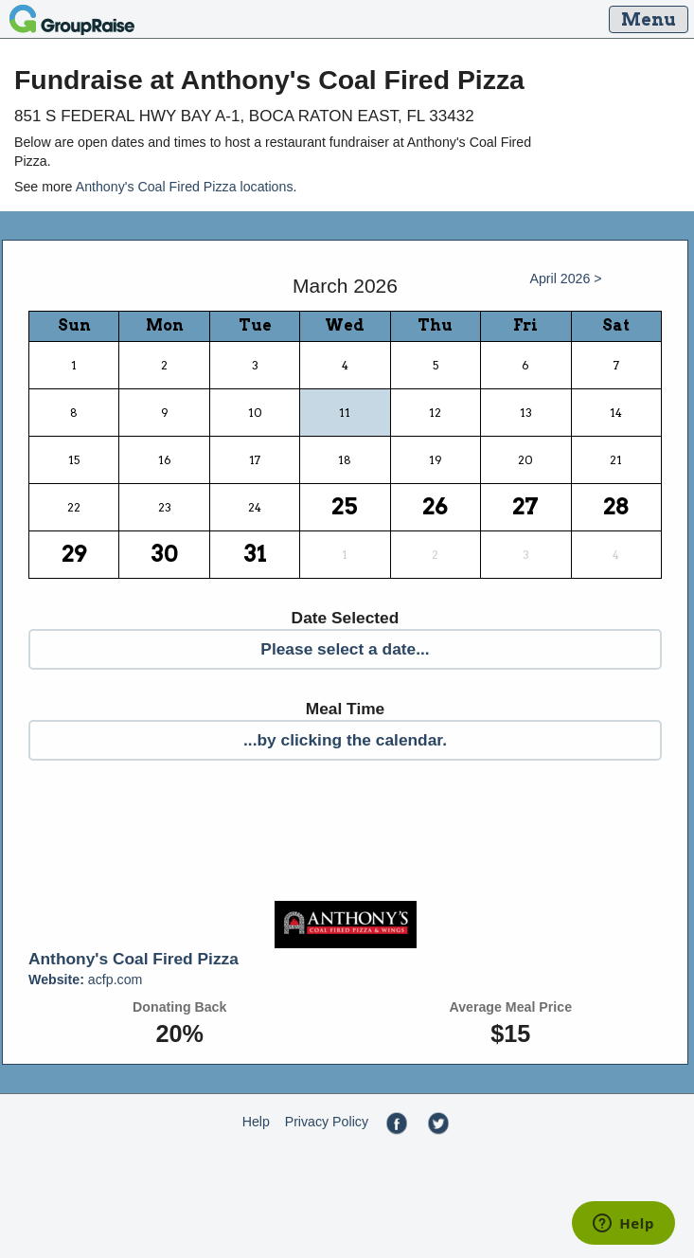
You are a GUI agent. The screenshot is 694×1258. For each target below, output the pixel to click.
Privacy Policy (326, 1121)
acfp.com (85, 979)
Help (256, 1121)
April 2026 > (565, 278)
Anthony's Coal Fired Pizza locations (185, 186)
